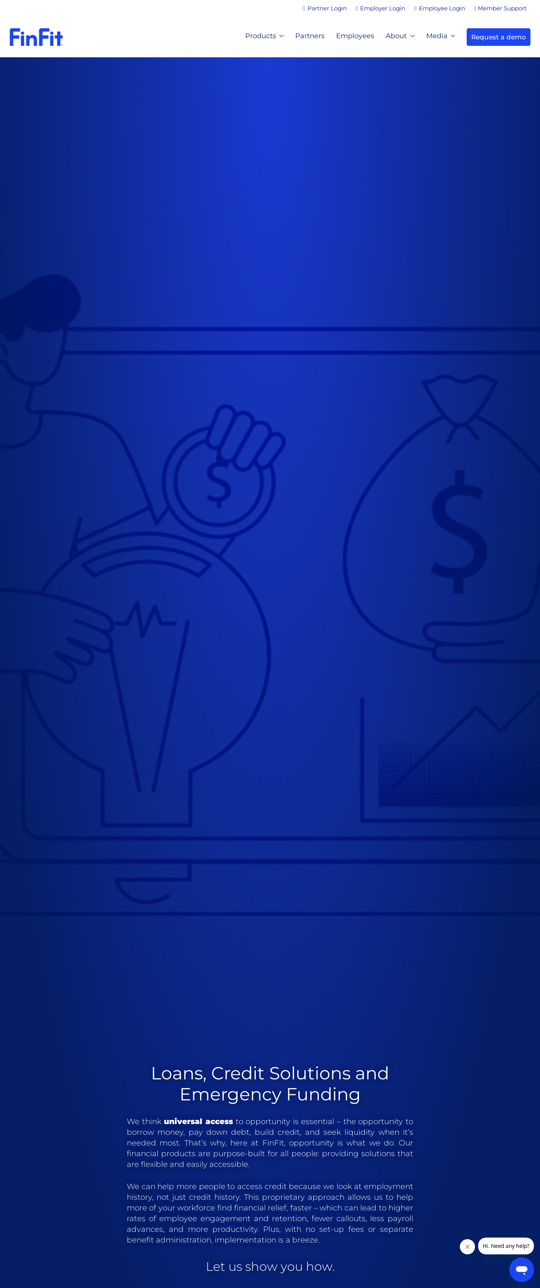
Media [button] (441, 36)
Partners (310, 36)
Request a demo (498, 37)
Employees (355, 36)
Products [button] (264, 36)
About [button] (400, 36)
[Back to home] (36, 37)
